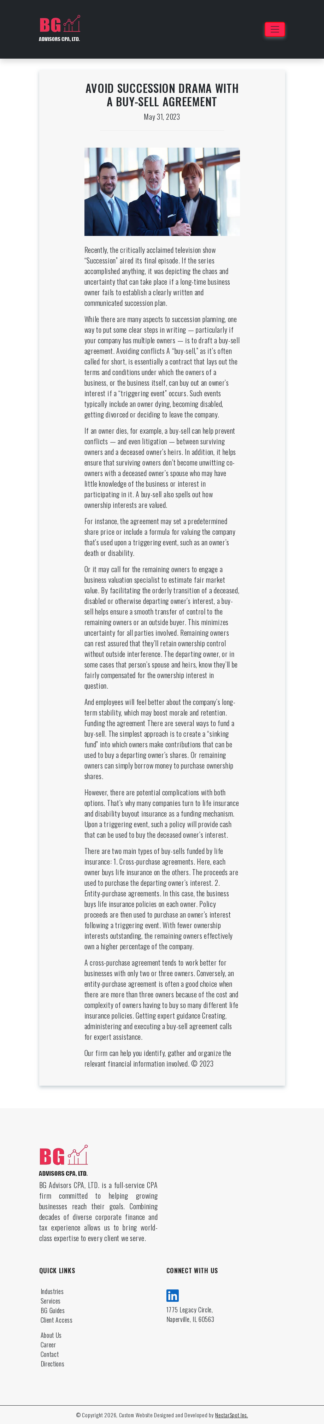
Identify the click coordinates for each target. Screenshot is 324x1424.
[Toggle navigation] (275, 29)
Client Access (57, 1319)
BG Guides (53, 1310)
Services (51, 1300)
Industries (52, 1291)
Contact (50, 1354)
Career (48, 1344)
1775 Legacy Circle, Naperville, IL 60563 (190, 1314)
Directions (53, 1363)
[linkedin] (172, 1294)
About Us (51, 1335)
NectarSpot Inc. (231, 1415)
